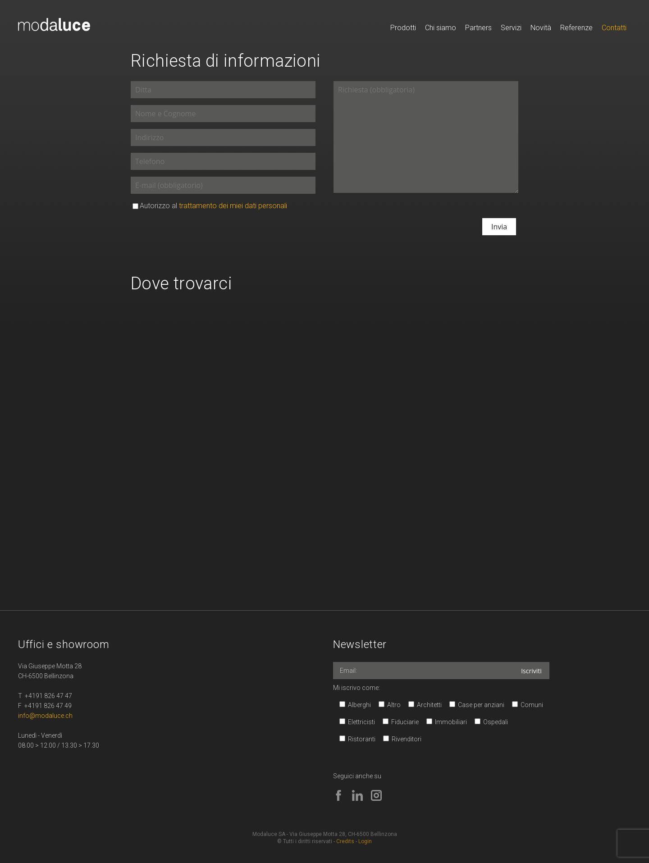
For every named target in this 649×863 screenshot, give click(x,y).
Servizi (511, 27)
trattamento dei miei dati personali (233, 205)
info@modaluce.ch (45, 715)
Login (365, 841)
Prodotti (403, 27)
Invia (499, 227)
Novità (540, 27)
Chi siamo (440, 27)
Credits (345, 841)
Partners (478, 27)
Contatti (614, 27)
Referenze (576, 27)
